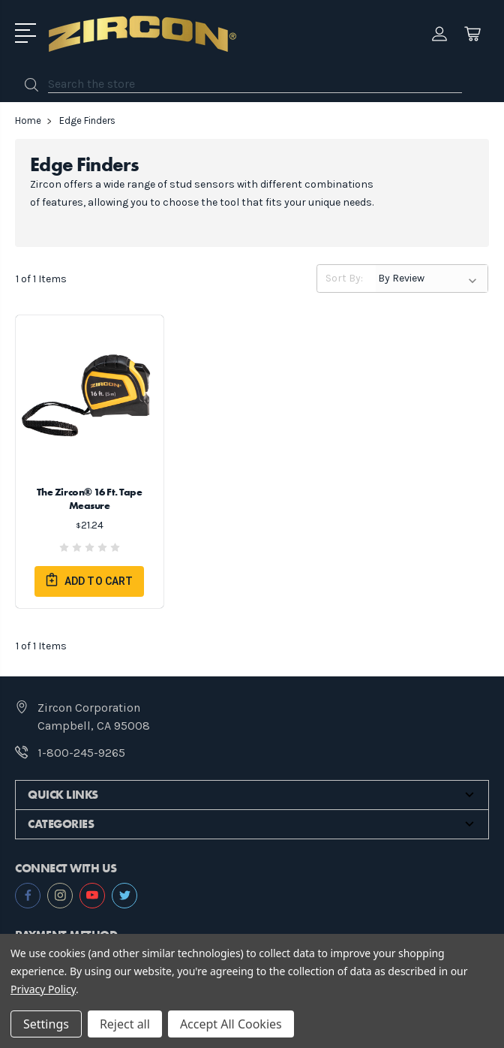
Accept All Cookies (231, 1024)
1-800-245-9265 (81, 752)
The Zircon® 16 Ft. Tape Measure (89, 498)
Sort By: (344, 278)
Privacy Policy (43, 989)
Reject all (125, 1024)
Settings (46, 1024)
